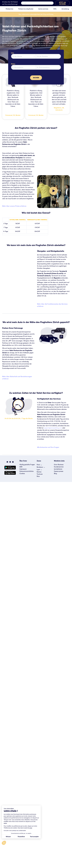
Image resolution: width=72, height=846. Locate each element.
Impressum (23, 469)
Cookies (22, 473)
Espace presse (58, 471)
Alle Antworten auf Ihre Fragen (48, 447)
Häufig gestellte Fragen (27, 464)
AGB (20, 467)
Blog (55, 473)
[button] (4, 843)
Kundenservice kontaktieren (58, 468)
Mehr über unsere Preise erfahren (14, 206)
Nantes (39, 472)
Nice (38, 476)
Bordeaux (41, 467)
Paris (39, 465)
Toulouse (39, 474)
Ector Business (58, 464)
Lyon (39, 470)
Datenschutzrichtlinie (26, 471)
